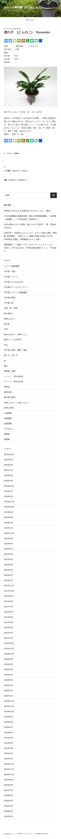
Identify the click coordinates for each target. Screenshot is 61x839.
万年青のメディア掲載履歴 (15, 292)
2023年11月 (9, 502)
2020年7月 (8, 669)
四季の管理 (9, 408)
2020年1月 (8, 696)
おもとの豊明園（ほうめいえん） (24, 7)
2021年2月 (8, 633)
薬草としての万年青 (12, 340)
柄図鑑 (7, 439)
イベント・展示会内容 (13, 381)
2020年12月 (9, 643)
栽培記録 (8, 392)
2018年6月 (8, 795)
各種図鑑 (8, 418)
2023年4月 (8, 517)
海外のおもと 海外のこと (15, 334)
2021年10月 (9, 591)
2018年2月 (8, 816)
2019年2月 (8, 753)
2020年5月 (8, 680)
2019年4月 (8, 743)
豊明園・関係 (9, 371)
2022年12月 (9, 533)
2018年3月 (8, 811)
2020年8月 (8, 664)
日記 (6, 345)
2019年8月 (8, 722)
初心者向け (9, 313)
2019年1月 (8, 759)
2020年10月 (9, 654)
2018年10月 (9, 774)
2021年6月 (8, 612)
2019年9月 (8, 717)
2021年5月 (8, 617)
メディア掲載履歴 (11, 266)
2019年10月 (9, 711)
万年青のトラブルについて (15, 287)
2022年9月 (8, 538)
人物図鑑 (8, 413)
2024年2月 (8, 496)
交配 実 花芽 (10, 308)
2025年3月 (8, 481)
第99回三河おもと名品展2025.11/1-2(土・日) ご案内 (28, 211)
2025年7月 (8, 470)
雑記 (6, 366)
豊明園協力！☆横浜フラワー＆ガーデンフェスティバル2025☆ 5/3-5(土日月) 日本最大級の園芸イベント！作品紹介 (30, 248)
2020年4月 (8, 685)
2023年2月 (8, 523)
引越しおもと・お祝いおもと (16, 403)
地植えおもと (9, 319)
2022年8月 (8, 544)
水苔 (6, 329)
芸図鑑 (7, 434)
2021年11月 (9, 586)
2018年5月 (8, 801)
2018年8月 (8, 785)
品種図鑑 (16, 153)
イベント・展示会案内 (13, 376)
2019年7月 (8, 727)
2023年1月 (8, 528)
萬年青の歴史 (9, 397)
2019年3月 (8, 748)
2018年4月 (8, 806)
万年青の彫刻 (9, 298)
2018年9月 (8, 780)
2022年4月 (8, 565)
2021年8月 (8, 601)
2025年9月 (8, 460)
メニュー (30, 20)
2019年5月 (8, 738)
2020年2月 (8, 690)
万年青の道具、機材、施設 (15, 350)
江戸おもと (10, 153)
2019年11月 (9, 706)
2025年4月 (8, 475)
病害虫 (7, 387)
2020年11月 (9, 649)
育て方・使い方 (10, 355)
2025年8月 (8, 465)
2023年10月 (9, 507)
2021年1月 (8, 638)
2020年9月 (8, 659)
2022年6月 (8, 554)
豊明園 (18, 28)
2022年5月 (8, 559)
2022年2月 (8, 575)
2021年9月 (8, 596)
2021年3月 (8, 627)
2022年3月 (8, 570)
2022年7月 (8, 549)
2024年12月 (9, 486)
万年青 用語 (9, 271)
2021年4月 (8, 622)
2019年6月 (8, 732)
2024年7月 (8, 491)
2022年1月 (8, 580)
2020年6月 (8, 675)
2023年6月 (8, 512)
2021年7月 (8, 607)
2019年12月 (9, 701)
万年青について (10, 277)
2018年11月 (9, 769)
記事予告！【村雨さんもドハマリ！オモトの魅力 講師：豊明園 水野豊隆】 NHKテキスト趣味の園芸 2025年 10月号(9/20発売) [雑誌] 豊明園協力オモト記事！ (30, 236)
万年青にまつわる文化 (13, 282)
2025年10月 (9, 454)
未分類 (7, 324)
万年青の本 (9, 303)
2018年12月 (9, 764)
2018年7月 (8, 790)
